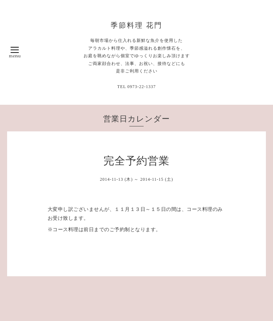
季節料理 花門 (136, 25)
